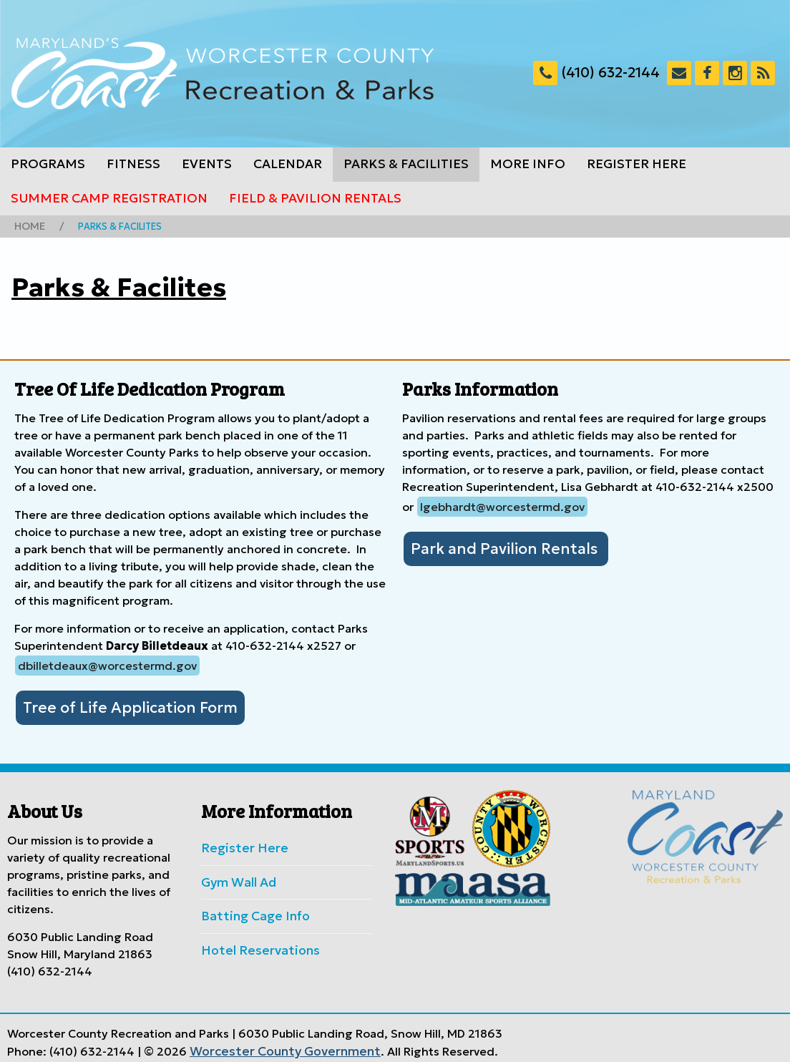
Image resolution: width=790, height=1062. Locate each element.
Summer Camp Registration (109, 198)
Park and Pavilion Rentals (494, 546)
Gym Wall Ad (236, 876)
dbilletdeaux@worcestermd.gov (107, 664)
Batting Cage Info (250, 908)
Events (207, 164)
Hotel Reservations (253, 940)
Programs (48, 164)
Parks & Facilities (406, 164)
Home (28, 225)
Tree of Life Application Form (119, 704)
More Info (527, 164)
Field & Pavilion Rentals (315, 198)
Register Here (636, 164)
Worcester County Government (276, 1043)
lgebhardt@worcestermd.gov (502, 505)
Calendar (287, 164)
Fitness (133, 164)
